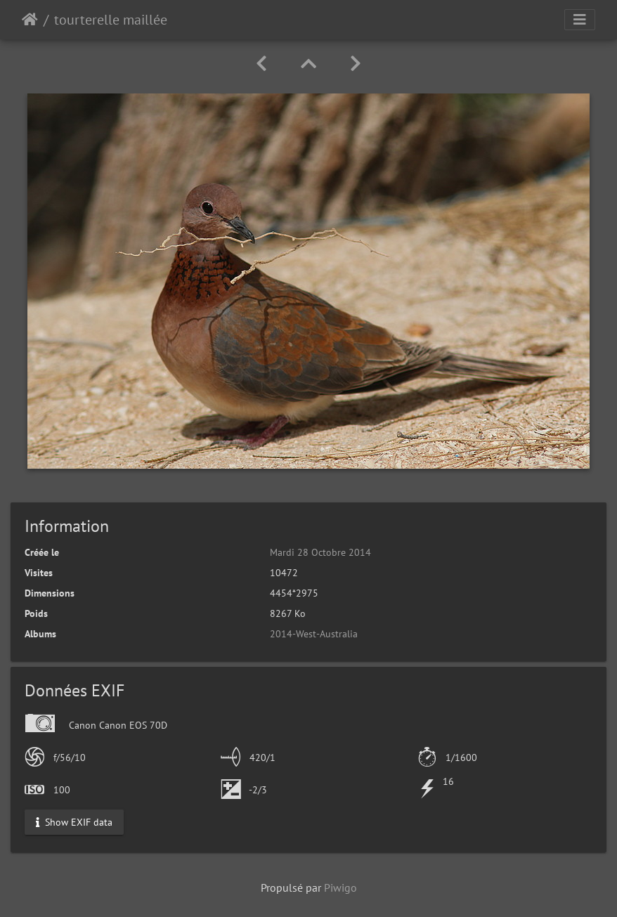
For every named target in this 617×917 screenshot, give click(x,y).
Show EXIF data (74, 821)
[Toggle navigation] (579, 19)
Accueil (30, 19)
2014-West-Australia (314, 633)
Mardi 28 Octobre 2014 (320, 552)
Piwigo (340, 887)
